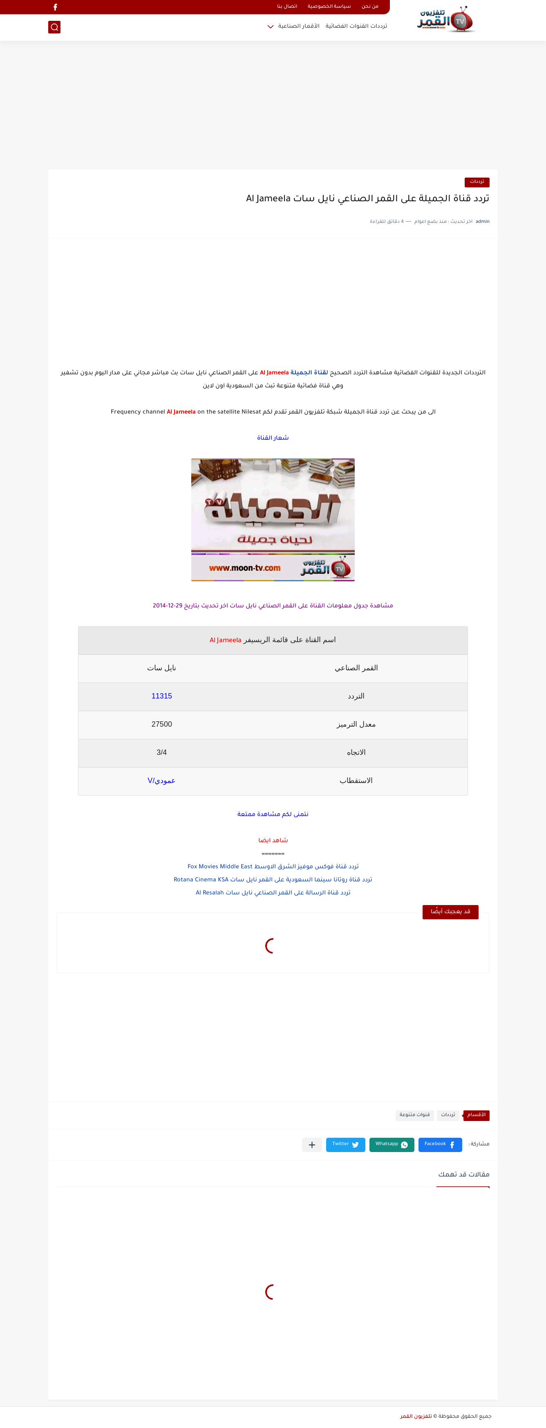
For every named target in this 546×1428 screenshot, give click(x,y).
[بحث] (54, 27)
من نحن (370, 7)
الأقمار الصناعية (299, 27)
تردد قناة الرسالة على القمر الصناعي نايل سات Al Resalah (273, 893)
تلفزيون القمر (416, 1417)
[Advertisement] (273, 106)
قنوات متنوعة (415, 1115)
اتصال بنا (287, 7)
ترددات (477, 182)
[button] (440, 1145)
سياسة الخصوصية (329, 7)
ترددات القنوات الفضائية (356, 27)
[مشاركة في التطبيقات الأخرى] (312, 1145)
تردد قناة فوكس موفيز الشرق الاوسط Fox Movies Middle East (273, 867)
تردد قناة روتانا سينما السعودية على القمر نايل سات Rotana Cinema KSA (273, 880)
